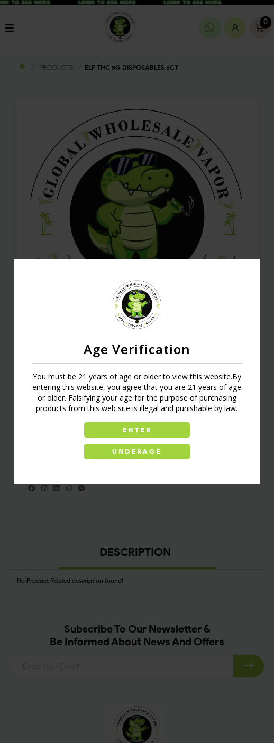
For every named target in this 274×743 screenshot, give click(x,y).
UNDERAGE (136, 452)
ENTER (137, 430)
